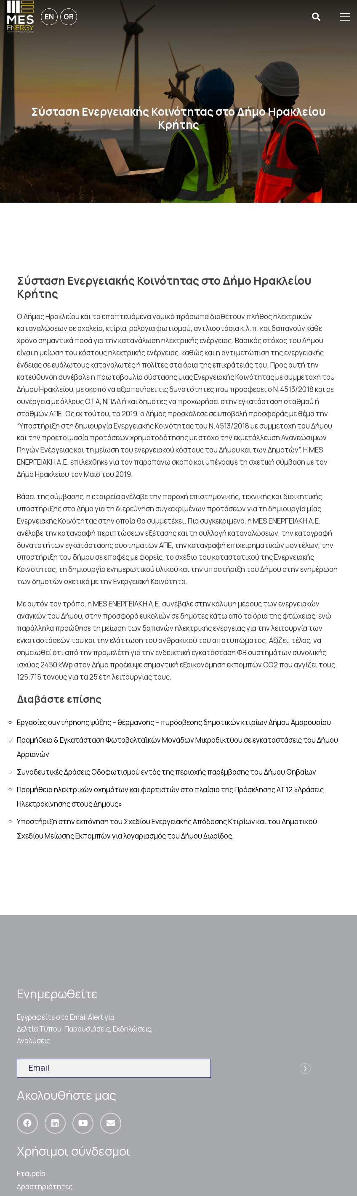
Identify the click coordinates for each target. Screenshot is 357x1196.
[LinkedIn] (55, 1123)
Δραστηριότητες (44, 1186)
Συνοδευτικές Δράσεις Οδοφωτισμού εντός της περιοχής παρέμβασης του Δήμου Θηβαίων (166, 772)
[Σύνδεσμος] (20, 17)
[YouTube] (82, 1123)
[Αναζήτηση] (316, 17)
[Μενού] (345, 16)
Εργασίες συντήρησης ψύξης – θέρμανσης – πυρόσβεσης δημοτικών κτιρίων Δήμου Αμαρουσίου (174, 722)
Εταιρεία (31, 1173)
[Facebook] (27, 1123)
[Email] (110, 1123)
